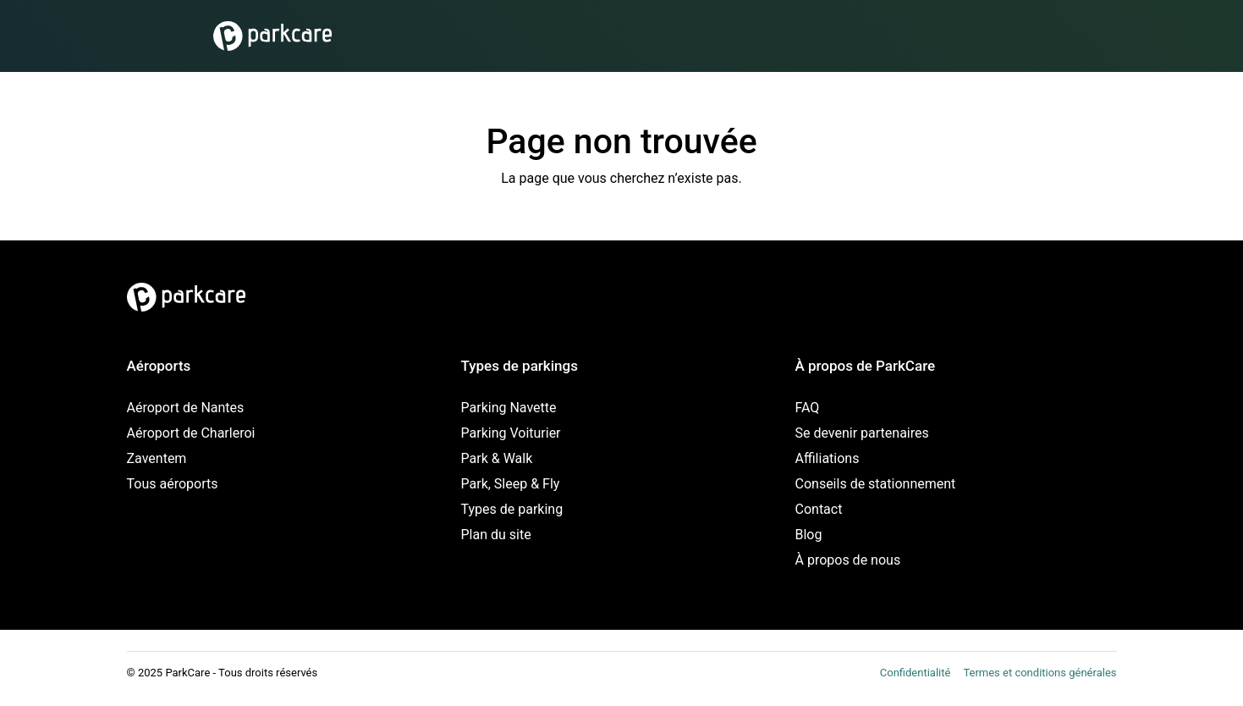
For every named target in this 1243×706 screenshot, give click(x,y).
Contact (819, 509)
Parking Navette (509, 408)
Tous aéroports (172, 484)
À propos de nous (848, 560)
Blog (808, 535)
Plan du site (496, 535)
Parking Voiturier (511, 433)
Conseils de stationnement (875, 484)
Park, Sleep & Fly (510, 484)
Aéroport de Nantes (186, 408)
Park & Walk (497, 458)
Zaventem (157, 458)
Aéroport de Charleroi (191, 433)
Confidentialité (915, 672)
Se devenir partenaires (862, 433)
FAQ (807, 408)
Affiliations (827, 458)
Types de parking (512, 509)
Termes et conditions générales (1039, 672)
